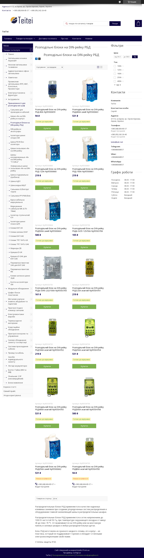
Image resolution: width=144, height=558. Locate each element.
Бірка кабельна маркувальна (17, 201)
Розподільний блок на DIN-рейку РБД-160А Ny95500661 (88, 170)
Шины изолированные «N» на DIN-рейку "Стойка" (20, 158)
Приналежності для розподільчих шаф (16, 104)
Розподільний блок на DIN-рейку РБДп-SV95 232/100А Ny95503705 (51, 289)
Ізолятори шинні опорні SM (18, 136)
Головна (8, 38)
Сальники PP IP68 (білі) (20, 196)
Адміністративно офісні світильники (18, 72)
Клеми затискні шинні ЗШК (20, 277)
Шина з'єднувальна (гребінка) (19, 176)
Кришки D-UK (16, 252)
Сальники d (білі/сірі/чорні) (20, 190)
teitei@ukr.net (117, 142)
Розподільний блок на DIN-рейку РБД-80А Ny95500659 (51, 110)
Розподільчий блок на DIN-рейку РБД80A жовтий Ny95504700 (88, 467)
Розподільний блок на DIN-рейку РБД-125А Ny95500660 (51, 170)
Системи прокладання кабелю (18, 347)
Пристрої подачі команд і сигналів (16, 309)
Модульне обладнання (18, 288)
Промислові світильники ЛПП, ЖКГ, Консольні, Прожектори (18, 85)
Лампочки (12, 77)
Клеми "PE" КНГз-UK (19, 240)
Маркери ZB (16, 248)
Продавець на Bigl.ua (72, 553)
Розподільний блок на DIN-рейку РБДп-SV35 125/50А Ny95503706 (88, 229)
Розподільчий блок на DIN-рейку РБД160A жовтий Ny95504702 (51, 348)
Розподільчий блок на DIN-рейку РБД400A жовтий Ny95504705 (51, 408)
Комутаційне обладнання (14, 328)
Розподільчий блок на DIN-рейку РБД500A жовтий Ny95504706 (88, 408)
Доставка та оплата (48, 38)
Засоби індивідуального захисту (15, 359)
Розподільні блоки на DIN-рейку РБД (20, 123)
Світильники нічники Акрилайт (17, 59)
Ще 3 (118, 85)
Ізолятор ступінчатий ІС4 (20, 216)
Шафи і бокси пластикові (14, 293)
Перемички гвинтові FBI (20, 270)
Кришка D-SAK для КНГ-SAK (19, 257)
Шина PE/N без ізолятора (17, 143)
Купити (47, 128)
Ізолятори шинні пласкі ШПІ (18, 222)
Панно (11, 54)
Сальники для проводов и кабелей (20, 111)
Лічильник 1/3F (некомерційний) (15, 377)
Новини (88, 38)
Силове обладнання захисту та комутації (17, 341)
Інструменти (13, 99)
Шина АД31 (16, 181)
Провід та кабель (16, 353)
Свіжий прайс (9, 391)
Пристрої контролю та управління (18, 334)
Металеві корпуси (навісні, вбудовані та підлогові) (18, 301)
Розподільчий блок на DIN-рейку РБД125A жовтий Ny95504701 (88, 289)
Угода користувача (12, 395)
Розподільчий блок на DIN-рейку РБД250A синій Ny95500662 (51, 467)
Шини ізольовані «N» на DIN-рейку (20, 149)
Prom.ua (86, 550)
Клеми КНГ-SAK (17, 236)
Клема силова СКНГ (19, 232)
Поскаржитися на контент (63, 555)
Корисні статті (10, 387)
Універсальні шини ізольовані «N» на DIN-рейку (20, 168)
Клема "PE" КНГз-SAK (20, 244)
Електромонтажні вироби (16, 315)
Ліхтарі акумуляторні (17, 366)
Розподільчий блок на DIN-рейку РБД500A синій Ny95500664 (51, 229)
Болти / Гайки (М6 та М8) (17, 371)
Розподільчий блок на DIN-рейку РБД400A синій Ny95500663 (88, 110)
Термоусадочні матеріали (15, 321)
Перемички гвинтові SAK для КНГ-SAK (20, 264)
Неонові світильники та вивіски (17, 65)
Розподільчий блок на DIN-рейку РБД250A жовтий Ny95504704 (88, 348)
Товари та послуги (24, 38)
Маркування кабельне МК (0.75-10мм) (19, 208)
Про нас (64, 38)
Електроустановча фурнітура (16, 94)
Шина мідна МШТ (18, 185)
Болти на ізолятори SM (19, 283)
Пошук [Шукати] (115, 23)
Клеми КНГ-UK (17, 228)
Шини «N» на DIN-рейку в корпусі (18, 117)
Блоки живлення (15, 382)
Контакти (76, 38)
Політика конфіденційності (87, 555)
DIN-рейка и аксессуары (16, 130)
